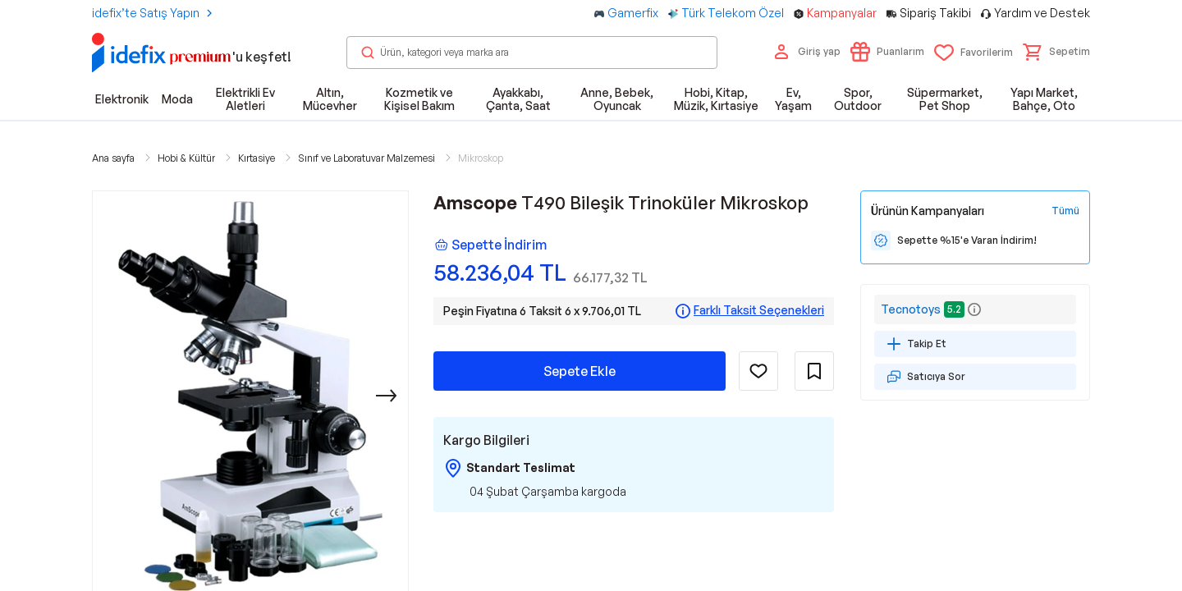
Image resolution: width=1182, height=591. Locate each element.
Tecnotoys (911, 309)
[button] (1056, 52)
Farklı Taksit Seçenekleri (759, 310)
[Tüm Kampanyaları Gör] (1065, 211)
